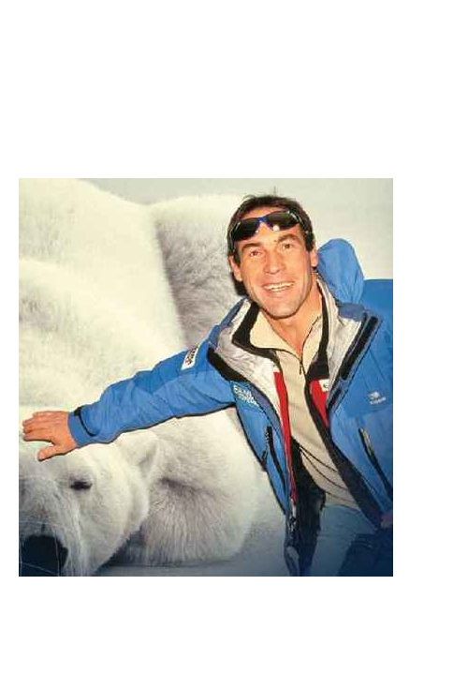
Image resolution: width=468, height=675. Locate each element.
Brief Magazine (234, 89)
